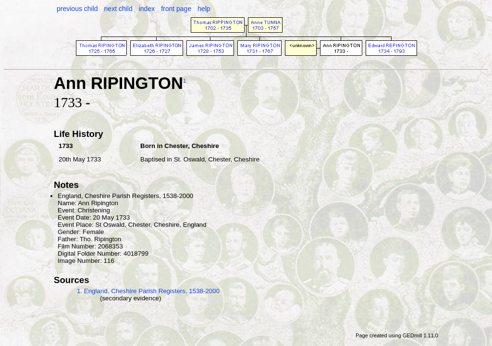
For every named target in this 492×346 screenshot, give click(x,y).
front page (176, 8)
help (203, 8)
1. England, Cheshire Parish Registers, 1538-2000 (148, 291)
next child (118, 8)
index (147, 8)
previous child (77, 8)
